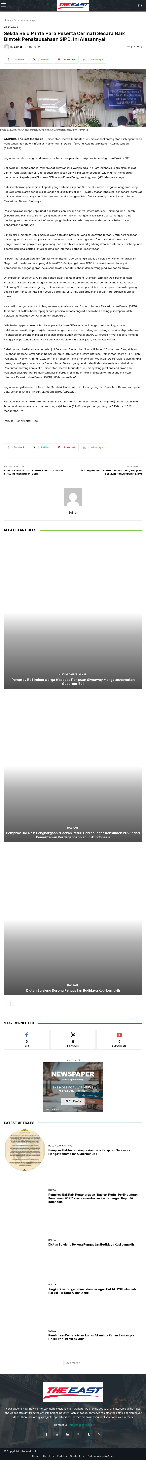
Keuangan (31, 20)
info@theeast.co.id (80, 1424)
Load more (73, 1363)
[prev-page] (6, 1003)
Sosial (52, 1331)
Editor (18, 46)
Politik (52, 1285)
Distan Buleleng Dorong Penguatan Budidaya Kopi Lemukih (73, 990)
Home (7, 20)
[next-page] (12, 1003)
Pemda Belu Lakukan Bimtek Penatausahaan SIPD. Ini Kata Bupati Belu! (33, 472)
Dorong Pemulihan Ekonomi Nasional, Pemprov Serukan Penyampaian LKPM (111, 472)
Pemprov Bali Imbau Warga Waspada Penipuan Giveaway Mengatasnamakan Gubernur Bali (73, 682)
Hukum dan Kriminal (72, 674)
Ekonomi (18, 20)
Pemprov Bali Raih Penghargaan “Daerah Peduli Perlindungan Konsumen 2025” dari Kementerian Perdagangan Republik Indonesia (73, 835)
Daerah (72, 827)
